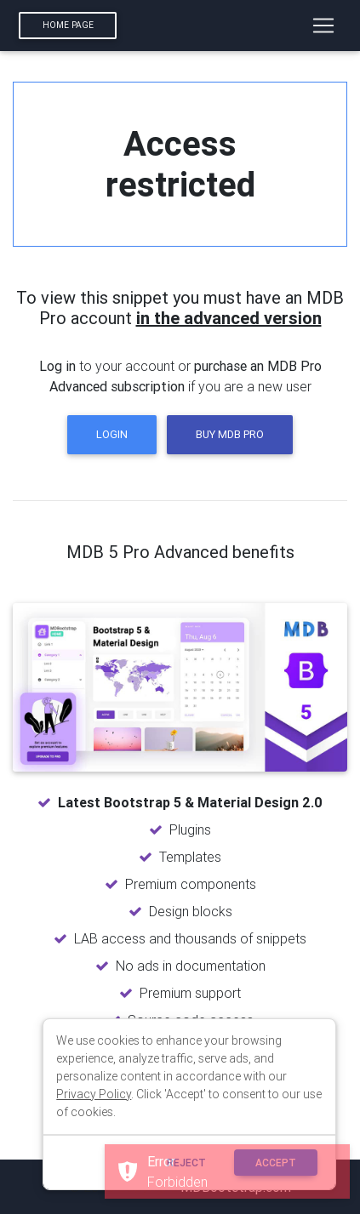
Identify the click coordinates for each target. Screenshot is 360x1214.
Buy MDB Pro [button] (230, 434)
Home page (68, 25)
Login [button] (112, 434)
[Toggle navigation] (323, 25)
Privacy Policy (93, 1094)
